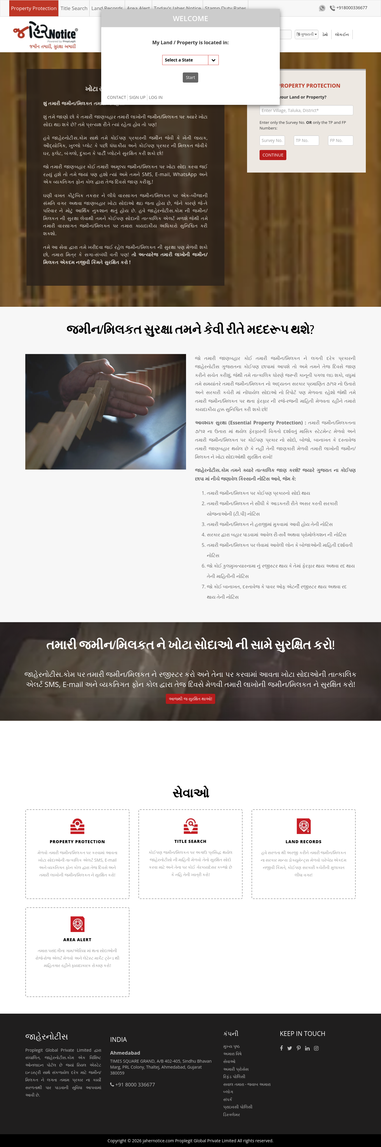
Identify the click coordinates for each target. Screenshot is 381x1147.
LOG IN (156, 97)
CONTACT (116, 97)
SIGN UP (137, 97)
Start (190, 77)
